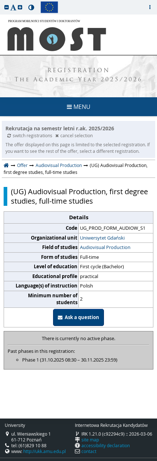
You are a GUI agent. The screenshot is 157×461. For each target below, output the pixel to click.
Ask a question (78, 317)
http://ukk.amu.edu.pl (44, 451)
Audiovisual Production (59, 165)
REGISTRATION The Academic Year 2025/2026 (79, 75)
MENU (78, 107)
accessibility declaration (105, 445)
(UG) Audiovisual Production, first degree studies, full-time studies (79, 196)
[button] (6, 7)
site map (90, 439)
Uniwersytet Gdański (102, 237)
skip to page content (2, 2)
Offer (22, 165)
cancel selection (74, 135)
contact (88, 451)
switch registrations (30, 135)
